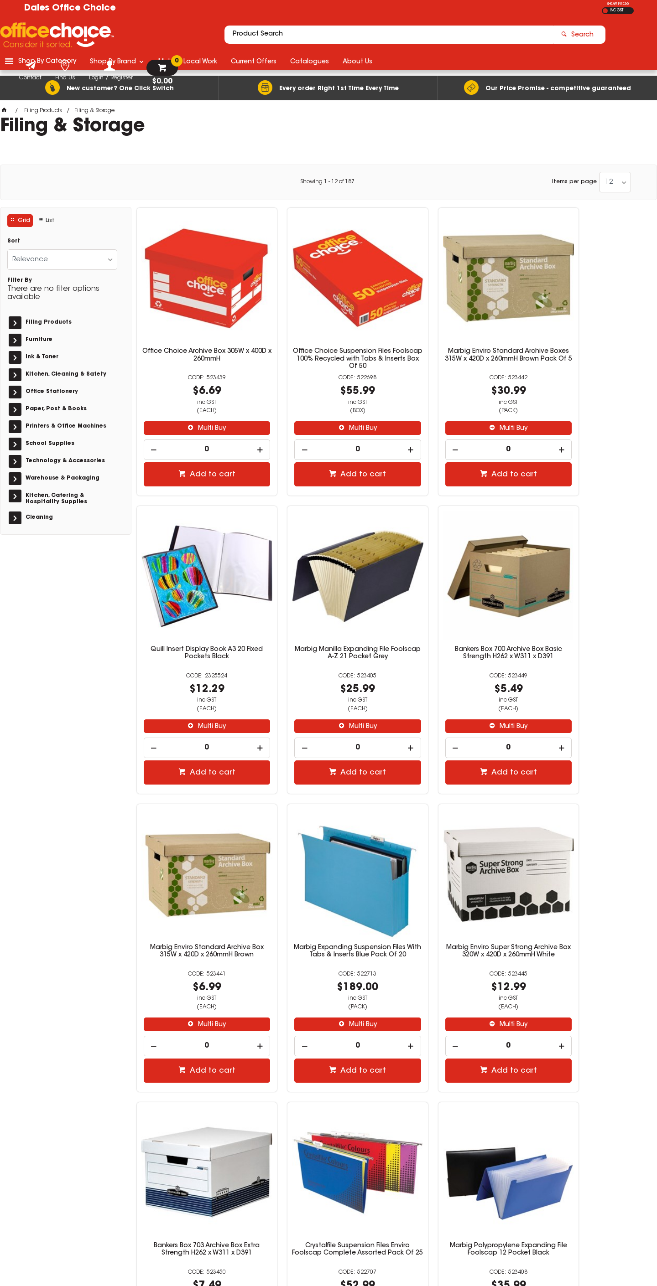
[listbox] (615, 182)
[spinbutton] (197, 429)
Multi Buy (201, 408)
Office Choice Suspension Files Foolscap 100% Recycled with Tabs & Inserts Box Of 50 (328, 338)
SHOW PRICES (618, 4)
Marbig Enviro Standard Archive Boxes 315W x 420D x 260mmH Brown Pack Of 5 (460, 338)
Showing (327, 182)
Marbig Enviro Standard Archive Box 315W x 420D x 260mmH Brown (459, 614)
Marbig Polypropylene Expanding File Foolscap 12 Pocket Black (591, 892)
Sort (13, 241)
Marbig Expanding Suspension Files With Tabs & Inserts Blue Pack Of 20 (591, 617)
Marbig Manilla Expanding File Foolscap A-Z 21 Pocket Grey (197, 614)
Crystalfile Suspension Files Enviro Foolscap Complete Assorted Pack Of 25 (459, 896)
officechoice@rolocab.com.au (504, 1164)
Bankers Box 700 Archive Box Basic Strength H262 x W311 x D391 (328, 614)
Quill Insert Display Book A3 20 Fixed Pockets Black (591, 335)
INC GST (616, 10)
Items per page (574, 182)
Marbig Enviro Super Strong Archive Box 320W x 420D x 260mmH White (197, 892)
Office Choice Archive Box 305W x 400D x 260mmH (197, 335)
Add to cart (201, 454)
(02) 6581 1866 (484, 1155)
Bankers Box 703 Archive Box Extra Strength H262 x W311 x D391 (328, 892)
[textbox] (275, 35)
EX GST (605, 10)
